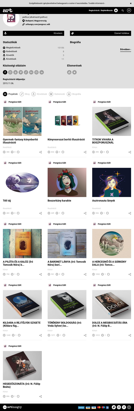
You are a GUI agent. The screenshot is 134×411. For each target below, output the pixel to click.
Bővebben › (125, 49)
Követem (58, 33)
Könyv (94, 147)
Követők (10, 55)
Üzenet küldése (121, 33)
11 (63, 59)
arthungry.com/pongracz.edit (38, 24)
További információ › (96, 3)
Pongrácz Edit (12, 102)
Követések (11, 59)
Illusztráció (7, 147)
